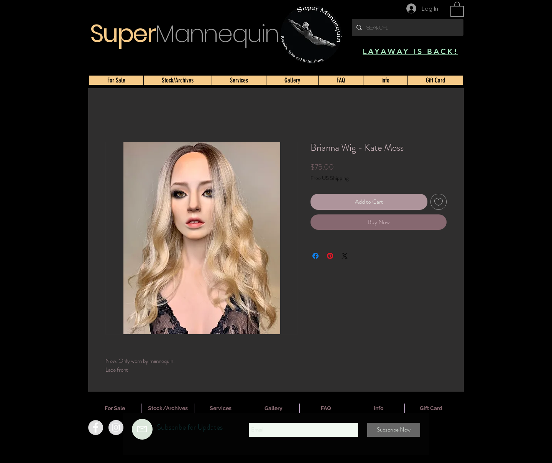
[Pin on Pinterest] (330, 255)
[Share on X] (344, 255)
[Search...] (406, 27)
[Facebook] (95, 427)
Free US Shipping (329, 178)
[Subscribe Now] (393, 430)
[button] (457, 9)
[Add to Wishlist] (438, 202)
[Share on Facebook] (315, 255)
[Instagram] (115, 427)
